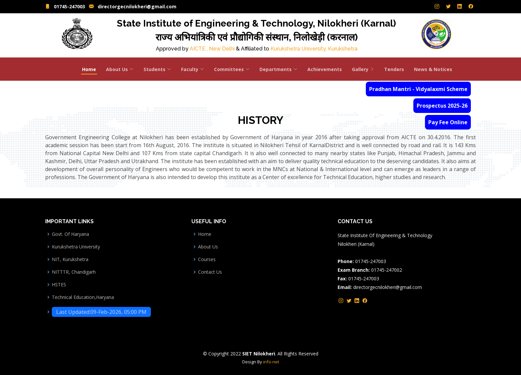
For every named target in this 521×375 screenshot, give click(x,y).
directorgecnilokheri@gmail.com (137, 7)
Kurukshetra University (76, 246)
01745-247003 (69, 7)
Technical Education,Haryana (83, 297)
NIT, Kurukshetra (70, 259)
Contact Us (210, 272)
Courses (207, 259)
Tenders (394, 69)
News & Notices (433, 69)
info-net (271, 362)
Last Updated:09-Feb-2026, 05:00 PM (101, 312)
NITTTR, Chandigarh (74, 272)
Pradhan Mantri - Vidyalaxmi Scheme (418, 89)
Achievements (324, 69)
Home (89, 69)
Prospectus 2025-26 (442, 105)
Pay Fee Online (448, 122)
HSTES (59, 284)
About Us (208, 246)
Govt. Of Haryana (70, 234)
